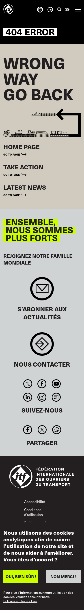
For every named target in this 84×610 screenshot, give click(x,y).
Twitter (28, 383)
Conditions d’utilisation (33, 512)
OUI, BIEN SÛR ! (21, 576)
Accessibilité (34, 501)
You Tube (56, 383)
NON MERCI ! (63, 576)
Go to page (11, 154)
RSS (56, 397)
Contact (42, 346)
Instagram (42, 397)
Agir (67, 10)
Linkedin (28, 397)
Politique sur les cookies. (20, 601)
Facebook (42, 383)
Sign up (42, 291)
